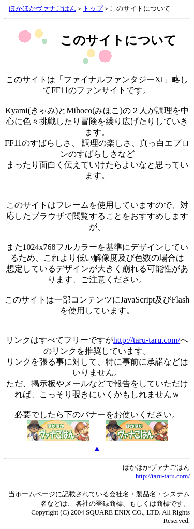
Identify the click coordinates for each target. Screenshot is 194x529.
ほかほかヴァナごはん (42, 8)
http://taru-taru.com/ (146, 340)
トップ (93, 8)
